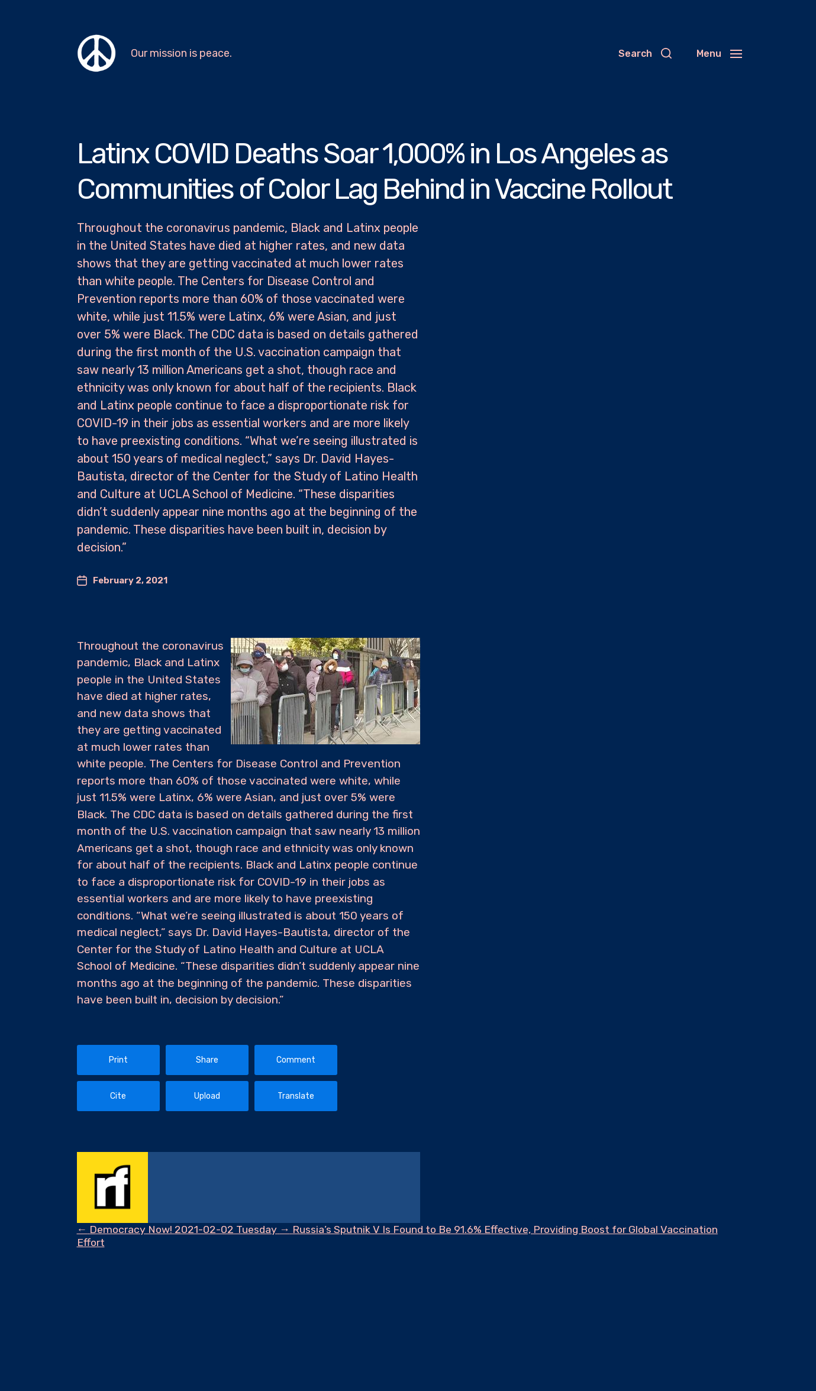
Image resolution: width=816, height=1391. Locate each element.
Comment (295, 1060)
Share (207, 1060)
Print (118, 1060)
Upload (207, 1096)
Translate (296, 1096)
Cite (118, 1096)
